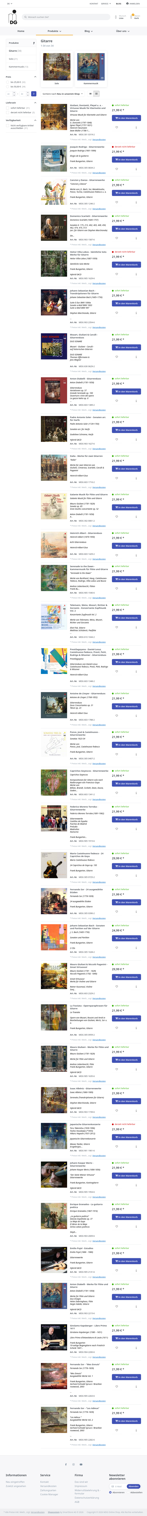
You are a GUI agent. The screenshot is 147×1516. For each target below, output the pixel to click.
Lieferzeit (11, 102)
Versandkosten (99, 139)
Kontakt (94, 3)
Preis (8, 76)
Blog (118, 3)
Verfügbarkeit (13, 120)
